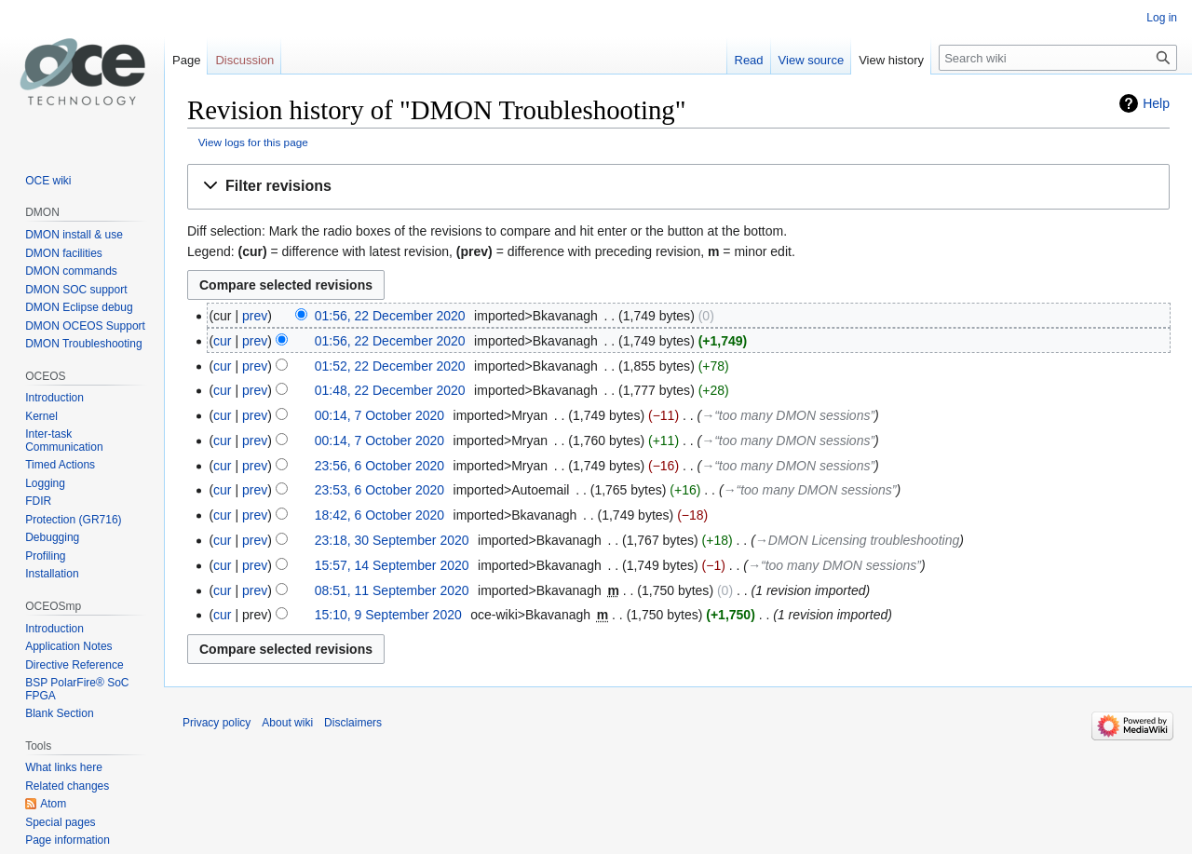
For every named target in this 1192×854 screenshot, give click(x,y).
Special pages (60, 822)
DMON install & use (74, 234)
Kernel (41, 416)
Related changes (67, 786)
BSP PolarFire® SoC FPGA (77, 689)
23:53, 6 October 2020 (379, 489)
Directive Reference (74, 664)
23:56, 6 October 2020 (379, 465)
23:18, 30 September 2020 (392, 540)
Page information (67, 840)
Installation (51, 573)
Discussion (244, 60)
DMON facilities (63, 253)
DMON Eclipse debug (78, 307)
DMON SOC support (76, 289)
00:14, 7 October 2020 (379, 415)
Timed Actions (60, 464)
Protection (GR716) (73, 519)
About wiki (287, 722)
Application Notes (68, 646)
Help (1156, 103)
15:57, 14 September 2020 (392, 565)
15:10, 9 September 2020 (388, 614)
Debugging (52, 537)
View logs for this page (253, 142)
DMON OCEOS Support (85, 325)
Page (186, 60)
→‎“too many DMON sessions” (787, 415)
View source (812, 60)
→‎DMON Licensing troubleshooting (857, 540)
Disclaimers (353, 722)
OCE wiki (48, 180)
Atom (53, 803)
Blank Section (59, 713)
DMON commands (71, 271)
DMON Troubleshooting (83, 343)
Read (749, 60)
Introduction (54, 397)
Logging (45, 483)
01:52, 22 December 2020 (390, 366)
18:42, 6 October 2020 (379, 515)
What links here (63, 767)
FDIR (38, 501)
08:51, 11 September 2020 (392, 590)
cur (222, 340)
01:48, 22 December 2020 (390, 390)
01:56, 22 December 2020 (390, 315)
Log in (1161, 17)
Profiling (45, 556)
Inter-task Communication (63, 440)
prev (254, 315)
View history (891, 60)
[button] (678, 187)
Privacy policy (217, 722)
